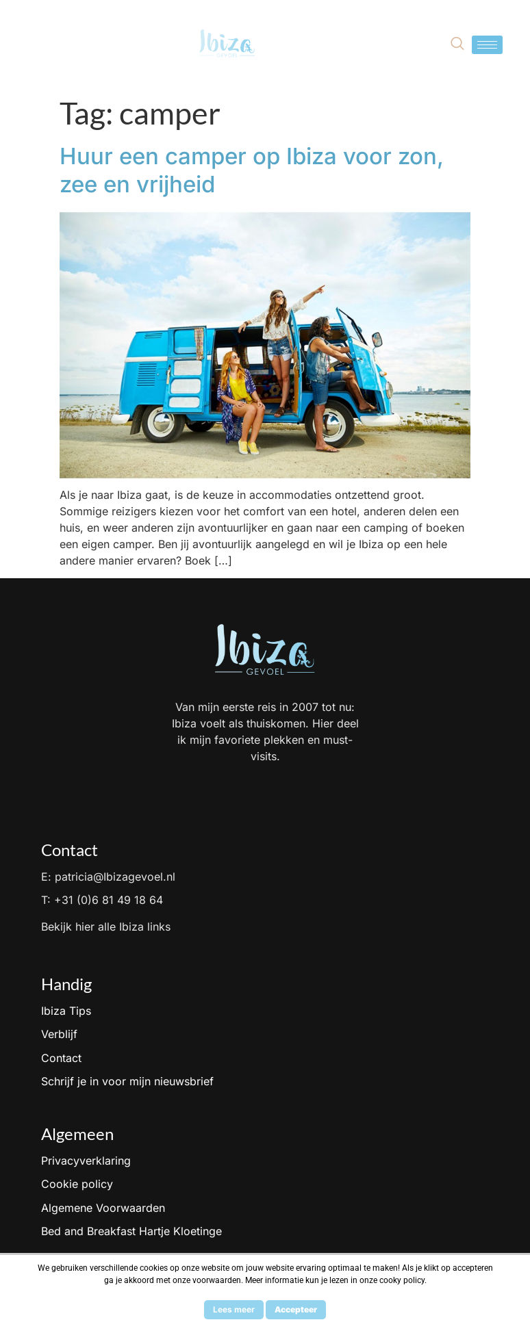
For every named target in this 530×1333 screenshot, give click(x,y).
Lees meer (234, 1309)
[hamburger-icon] (487, 45)
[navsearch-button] (457, 44)
